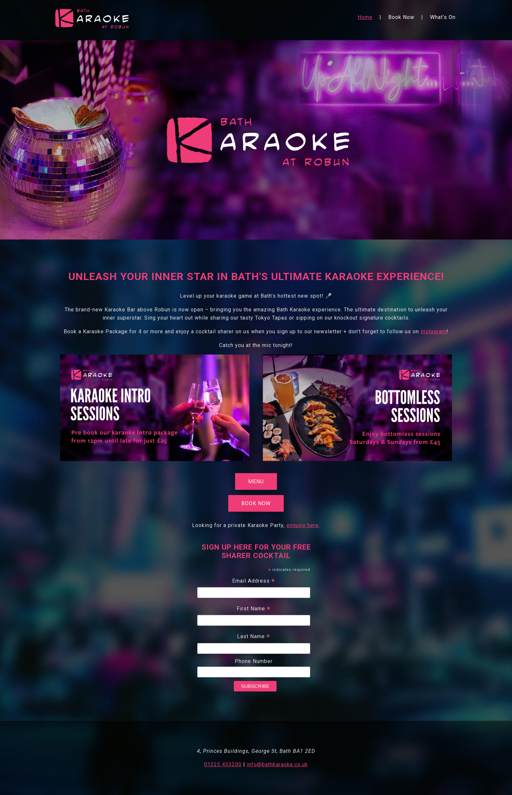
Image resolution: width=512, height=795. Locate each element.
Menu (256, 481)
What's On (443, 17)
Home (365, 17)
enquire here (302, 525)
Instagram (433, 331)
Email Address (253, 581)
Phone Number (254, 661)
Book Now (401, 17)
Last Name (253, 637)
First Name (253, 609)
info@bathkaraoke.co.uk (277, 764)
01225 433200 (223, 764)
